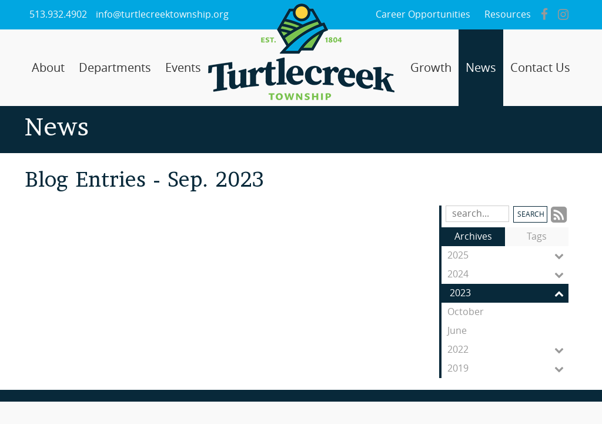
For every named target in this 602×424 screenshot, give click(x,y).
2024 (507, 274)
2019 (507, 368)
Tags (537, 236)
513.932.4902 (58, 14)
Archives (473, 236)
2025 (507, 255)
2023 (509, 293)
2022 (507, 349)
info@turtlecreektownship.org (162, 14)
